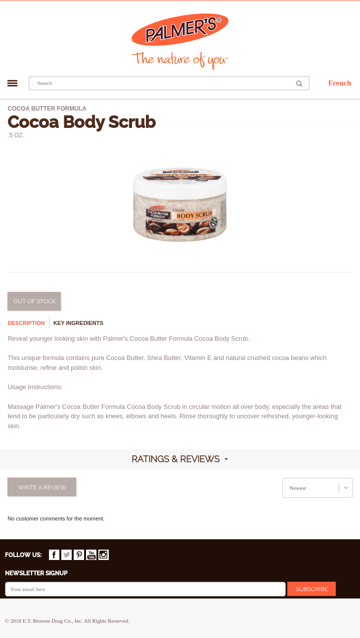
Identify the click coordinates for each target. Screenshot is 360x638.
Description (26, 323)
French (340, 83)
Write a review (42, 487)
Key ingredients (78, 323)
